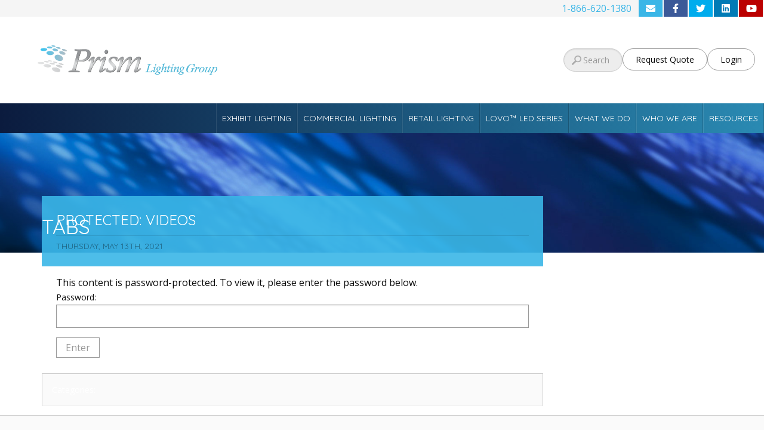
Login (731, 59)
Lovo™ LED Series (524, 118)
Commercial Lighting (349, 118)
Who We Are (669, 118)
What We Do (602, 118)
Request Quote (665, 59)
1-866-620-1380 (596, 8)
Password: (292, 309)
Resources (733, 118)
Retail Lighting (441, 118)
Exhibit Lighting (256, 118)
